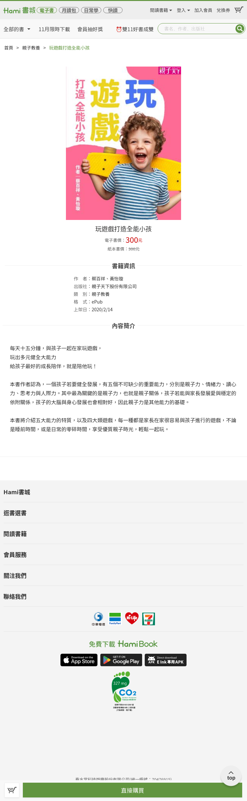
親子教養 (31, 47)
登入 (181, 9)
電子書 (47, 10)
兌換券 (223, 9)
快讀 (113, 10)
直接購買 (132, 790)
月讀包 (69, 10)
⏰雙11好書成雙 (135, 29)
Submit (240, 28)
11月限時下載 (54, 29)
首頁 (8, 47)
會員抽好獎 (90, 29)
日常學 (91, 10)
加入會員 (203, 9)
